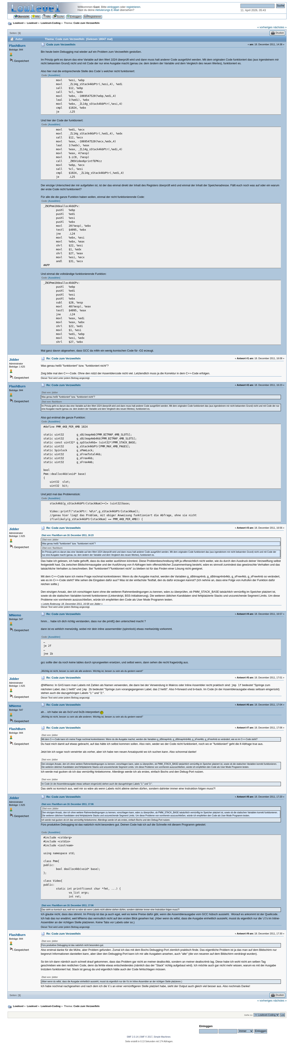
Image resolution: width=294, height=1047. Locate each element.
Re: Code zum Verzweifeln (63, 358)
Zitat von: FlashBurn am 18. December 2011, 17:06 (68, 804)
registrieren (133, 7)
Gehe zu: (248, 1015)
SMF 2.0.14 (132, 1037)
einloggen (113, 7)
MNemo (15, 615)
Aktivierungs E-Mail (107, 10)
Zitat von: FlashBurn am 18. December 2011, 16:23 (68, 535)
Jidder (14, 359)
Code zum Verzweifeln (60, 44)
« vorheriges (265, 27)
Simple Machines (162, 1037)
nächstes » (280, 27)
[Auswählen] (54, 75)
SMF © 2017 (146, 1037)
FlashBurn (17, 45)
